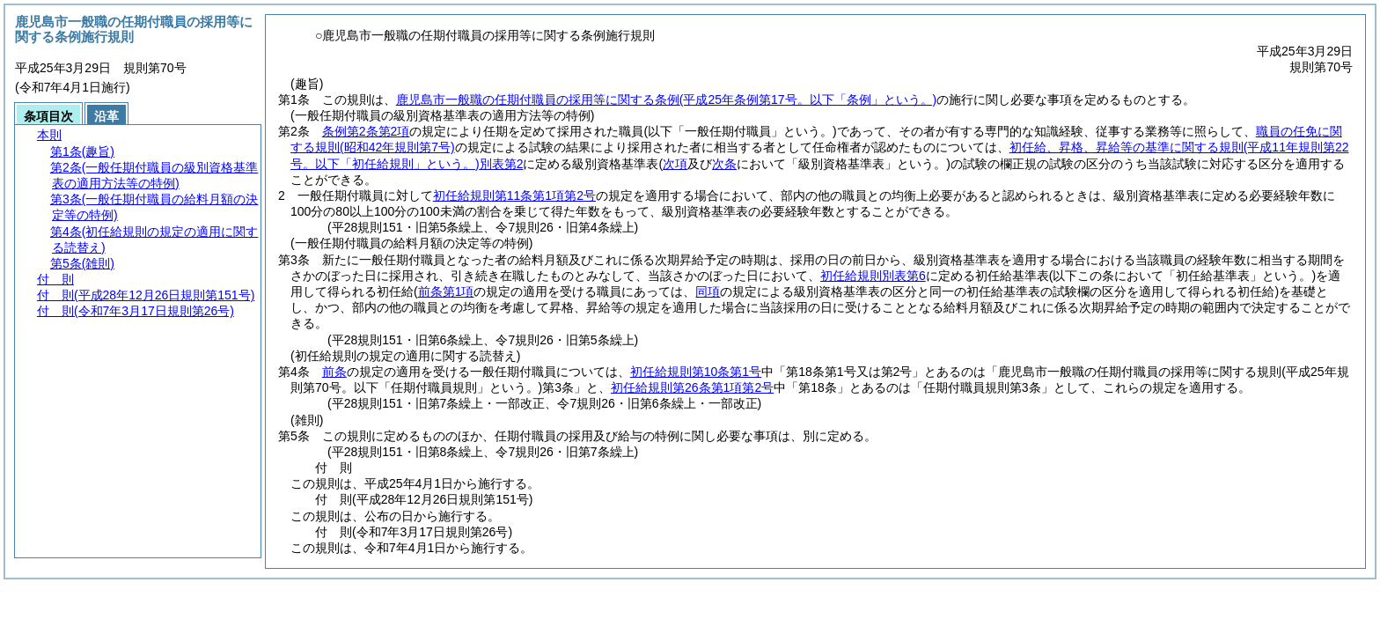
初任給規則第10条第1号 (695, 372)
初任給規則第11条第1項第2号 (514, 195)
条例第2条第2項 (366, 131)
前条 (334, 372)
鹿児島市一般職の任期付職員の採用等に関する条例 (666, 99)
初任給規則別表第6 (873, 276)
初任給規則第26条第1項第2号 (692, 387)
